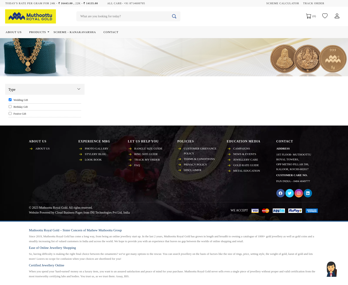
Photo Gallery (96, 148)
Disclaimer (192, 170)
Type (12, 89)
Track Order (313, 3)
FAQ (137, 165)
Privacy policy (195, 164)
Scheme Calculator (282, 3)
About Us (42, 148)
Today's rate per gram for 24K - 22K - (51, 3)
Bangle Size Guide (148, 148)
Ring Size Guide (146, 154)
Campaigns (241, 148)
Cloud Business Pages (69, 212)
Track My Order (147, 159)
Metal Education (246, 170)
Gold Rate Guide (246, 165)
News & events (244, 154)
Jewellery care (245, 159)
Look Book (93, 159)
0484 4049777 (301, 181)
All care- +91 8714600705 (126, 3)
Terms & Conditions (199, 159)
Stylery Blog (95, 154)
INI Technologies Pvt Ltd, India (110, 212)
